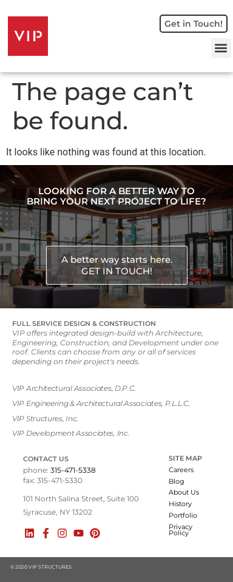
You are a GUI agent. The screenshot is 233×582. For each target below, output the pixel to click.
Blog (176, 481)
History (180, 503)
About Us (184, 492)
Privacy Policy (180, 530)
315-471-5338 (73, 470)
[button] (221, 48)
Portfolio (183, 515)
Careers (181, 469)
